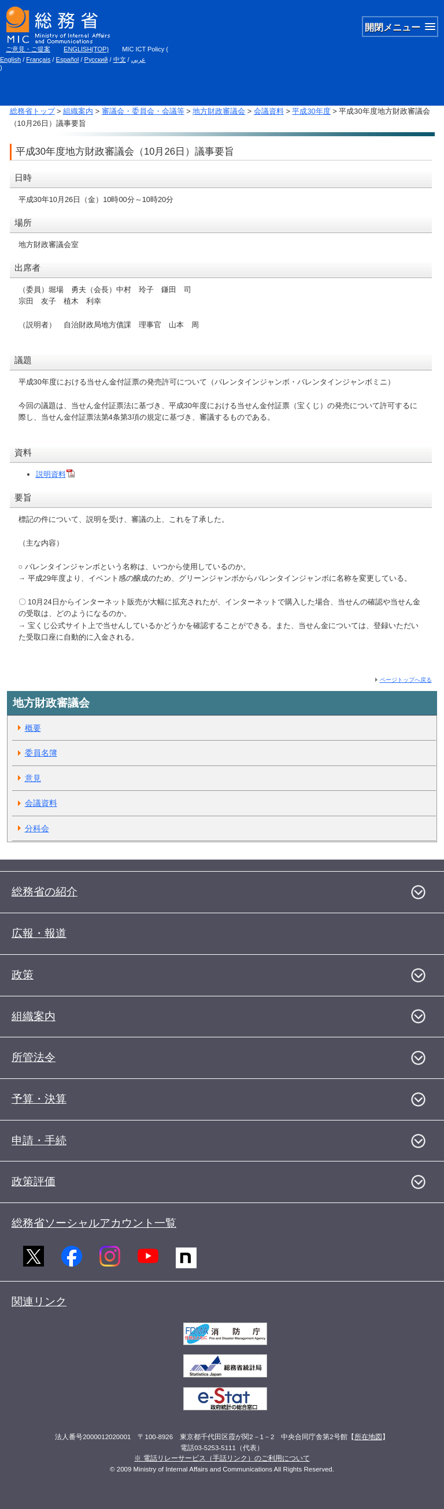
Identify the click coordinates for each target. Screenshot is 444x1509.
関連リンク (39, 1301)
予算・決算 (39, 1099)
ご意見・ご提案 (28, 49)
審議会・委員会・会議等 (143, 111)
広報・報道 (39, 933)
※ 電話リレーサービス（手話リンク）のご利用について (221, 1458)
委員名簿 (41, 752)
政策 (23, 975)
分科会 (37, 828)
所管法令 (34, 1057)
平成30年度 (311, 111)
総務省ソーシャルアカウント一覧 (94, 1223)
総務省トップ (32, 111)
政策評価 (34, 1181)
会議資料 (269, 111)
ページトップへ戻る (406, 680)
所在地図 (368, 1436)
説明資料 (55, 474)
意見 (33, 778)
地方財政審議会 (219, 111)
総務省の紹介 (44, 892)
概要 (33, 728)
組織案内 (78, 111)
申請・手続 (39, 1140)
